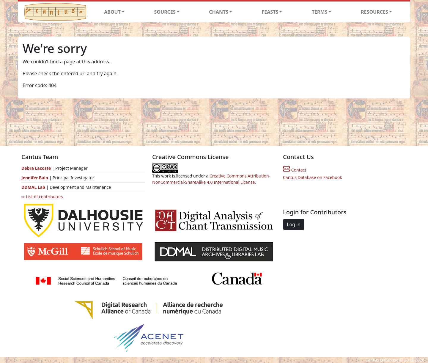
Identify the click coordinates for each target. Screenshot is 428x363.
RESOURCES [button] (374, 12)
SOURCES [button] (165, 12)
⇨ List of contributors (42, 196)
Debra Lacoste (36, 168)
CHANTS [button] (218, 12)
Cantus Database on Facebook (312, 177)
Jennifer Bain (35, 177)
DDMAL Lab (33, 187)
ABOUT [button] (112, 12)
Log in (293, 224)
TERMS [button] (320, 12)
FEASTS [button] (270, 12)
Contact (294, 170)
